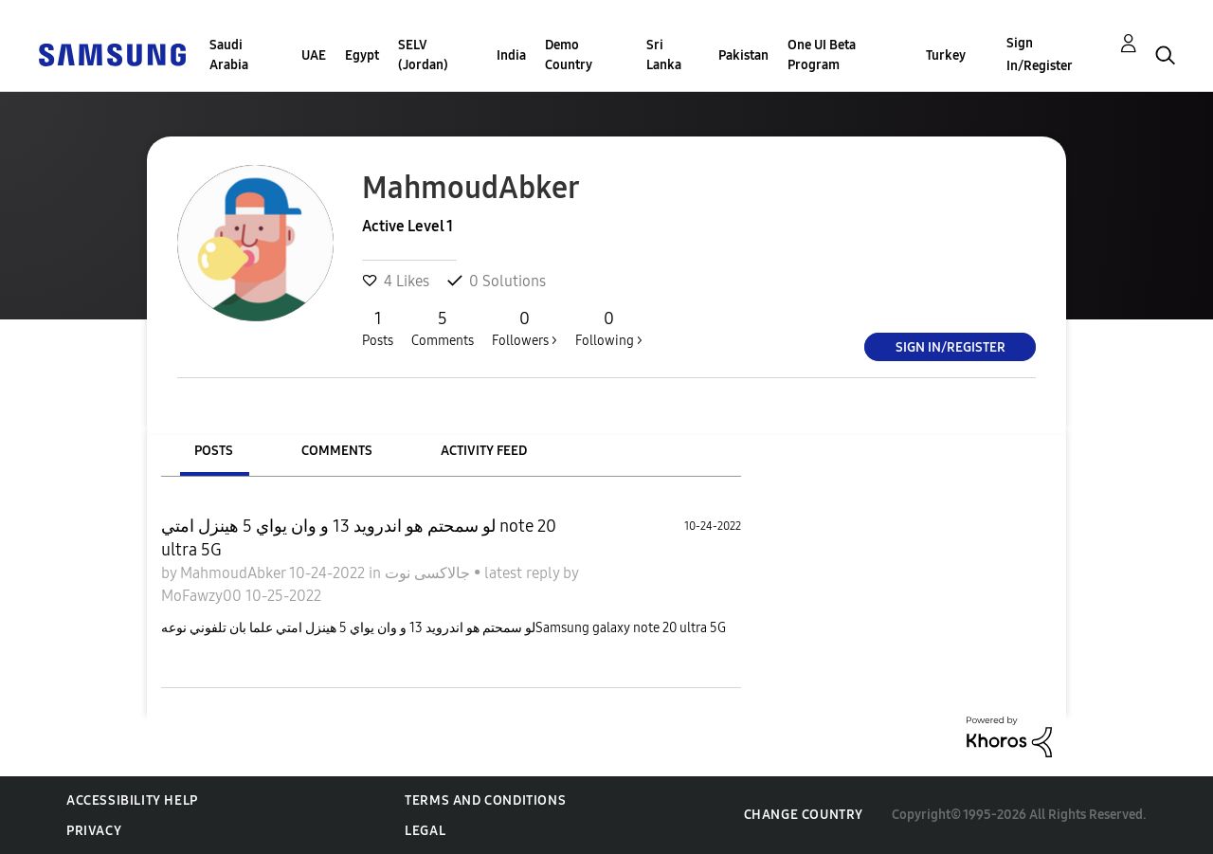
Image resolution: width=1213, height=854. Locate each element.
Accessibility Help (132, 800)
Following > (609, 328)
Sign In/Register (1039, 54)
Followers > (524, 328)
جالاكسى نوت (429, 573)
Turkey (946, 55)
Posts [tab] (213, 451)
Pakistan (743, 55)
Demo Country (568, 55)
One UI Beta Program (822, 55)
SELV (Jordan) (423, 55)
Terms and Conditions (485, 800)
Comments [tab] (336, 451)
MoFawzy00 (203, 596)
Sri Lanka (663, 55)
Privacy (93, 831)
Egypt (362, 55)
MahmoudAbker (234, 573)
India (511, 55)
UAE (313, 55)
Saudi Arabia (228, 55)
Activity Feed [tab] (484, 451)
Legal (425, 831)
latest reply (523, 573)
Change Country (803, 815)
